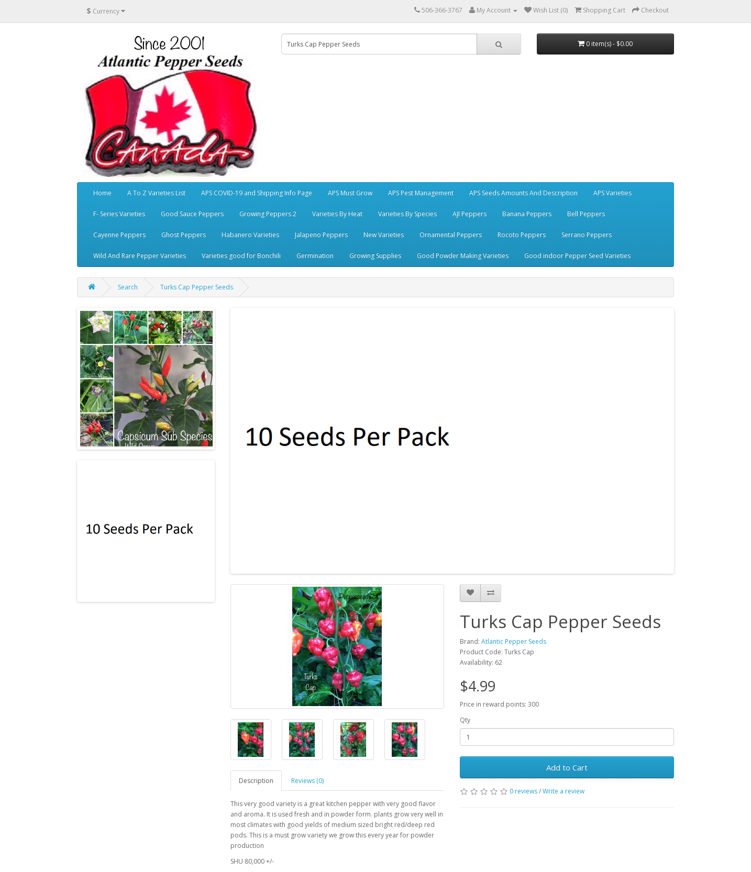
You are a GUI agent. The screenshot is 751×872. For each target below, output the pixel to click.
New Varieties (383, 234)
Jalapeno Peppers (321, 234)
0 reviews (523, 791)
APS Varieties (612, 192)
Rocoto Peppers (522, 234)
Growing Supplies (375, 255)
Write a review (563, 791)
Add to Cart (567, 767)
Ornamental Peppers (450, 234)
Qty (465, 720)
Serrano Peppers (586, 234)
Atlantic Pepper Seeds (513, 641)
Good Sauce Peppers (192, 213)
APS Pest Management (421, 192)
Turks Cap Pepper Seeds (196, 287)
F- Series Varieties (119, 213)
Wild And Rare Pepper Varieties (139, 255)
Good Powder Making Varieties (463, 255)
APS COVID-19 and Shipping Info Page (256, 192)
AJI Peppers (469, 213)
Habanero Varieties (250, 234)
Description (256, 780)
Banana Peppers (526, 213)
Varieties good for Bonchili (241, 255)
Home (102, 192)
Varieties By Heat (337, 213)
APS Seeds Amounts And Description (523, 192)
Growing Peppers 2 (267, 213)
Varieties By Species (407, 213)
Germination (315, 255)
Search (128, 287)
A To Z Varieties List (156, 192)
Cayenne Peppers (119, 234)
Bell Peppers (586, 213)
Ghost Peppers (183, 234)
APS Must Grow (350, 192)
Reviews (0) (307, 780)
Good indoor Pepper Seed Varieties (577, 255)
